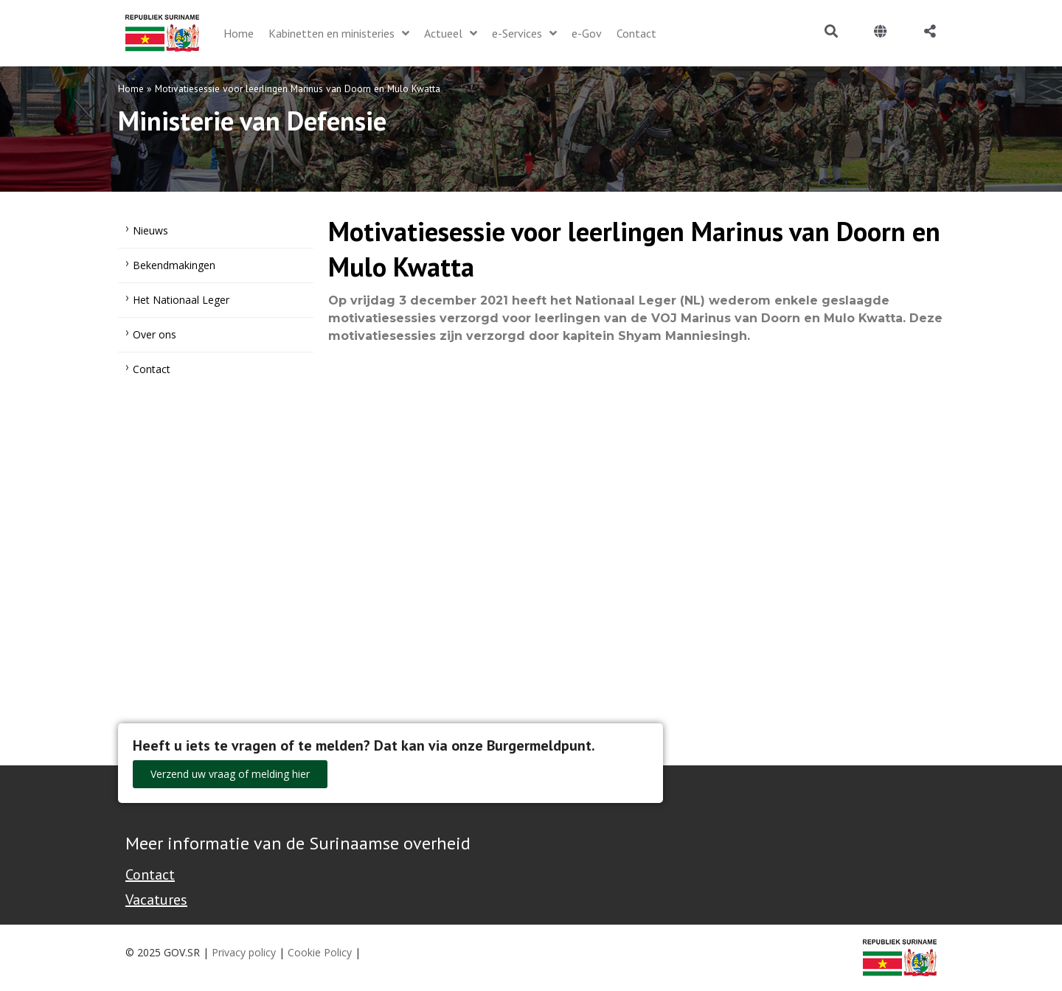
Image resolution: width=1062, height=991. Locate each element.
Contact (151, 369)
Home (131, 88)
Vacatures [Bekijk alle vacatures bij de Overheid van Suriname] (156, 899)
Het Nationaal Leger (181, 300)
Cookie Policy (320, 952)
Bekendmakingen (174, 265)
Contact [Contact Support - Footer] (150, 874)
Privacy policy (244, 952)
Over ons (154, 334)
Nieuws (150, 230)
